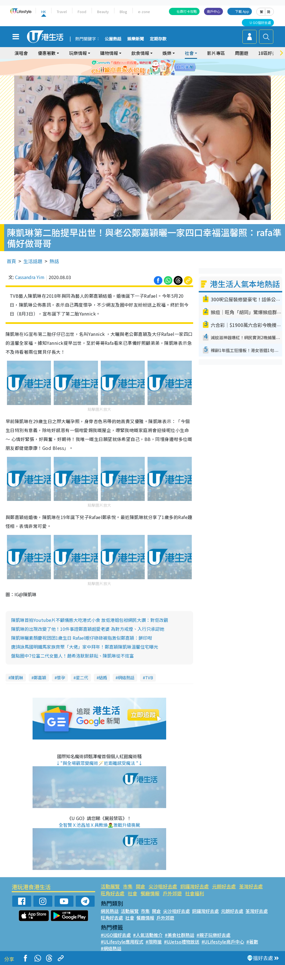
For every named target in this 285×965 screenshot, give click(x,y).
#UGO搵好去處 (116, 935)
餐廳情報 (150, 893)
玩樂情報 (78, 53)
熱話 (54, 261)
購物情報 (109, 53)
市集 (127, 886)
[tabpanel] (142, 67)
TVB (149, 677)
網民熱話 (110, 911)
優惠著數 (47, 53)
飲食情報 (140, 53)
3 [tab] (144, 74)
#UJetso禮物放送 (181, 941)
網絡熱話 (126, 677)
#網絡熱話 (111, 948)
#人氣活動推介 (148, 935)
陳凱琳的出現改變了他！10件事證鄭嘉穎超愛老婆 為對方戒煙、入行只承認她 (87, 628)
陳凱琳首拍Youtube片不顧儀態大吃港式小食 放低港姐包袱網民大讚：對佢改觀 (89, 620)
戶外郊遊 (172, 893)
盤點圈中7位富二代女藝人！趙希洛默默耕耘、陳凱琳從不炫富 (72, 655)
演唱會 (21, 53)
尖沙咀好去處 (163, 886)
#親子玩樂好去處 (213, 935)
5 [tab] (155, 74)
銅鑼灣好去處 (194, 886)
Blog (123, 11)
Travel (62, 11)
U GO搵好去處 (260, 22)
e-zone (144, 11)
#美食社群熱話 (179, 935)
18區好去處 (269, 53)
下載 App (242, 11)
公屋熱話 (113, 39)
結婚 (103, 677)
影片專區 (216, 53)
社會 (189, 53)
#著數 (252, 941)
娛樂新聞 (135, 39)
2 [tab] (138, 74)
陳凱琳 (17, 677)
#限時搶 (154, 941)
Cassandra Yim (30, 277)
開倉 (140, 886)
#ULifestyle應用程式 (122, 941)
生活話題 (32, 261)
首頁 (11, 261)
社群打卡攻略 (187, 11)
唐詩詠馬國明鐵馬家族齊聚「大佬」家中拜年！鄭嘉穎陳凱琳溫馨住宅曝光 (84, 646)
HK (43, 11)
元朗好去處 (224, 886)
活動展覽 (110, 886)
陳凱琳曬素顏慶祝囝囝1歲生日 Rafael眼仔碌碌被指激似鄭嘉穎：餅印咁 (81, 637)
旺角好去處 (112, 893)
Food (82, 11)
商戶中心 (213, 11)
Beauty (103, 11)
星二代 (82, 677)
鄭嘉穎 (40, 677)
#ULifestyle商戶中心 (223, 941)
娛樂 (167, 53)
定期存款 (158, 39)
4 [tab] (149, 74)
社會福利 (194, 893)
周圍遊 (241, 53)
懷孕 (61, 677)
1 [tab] (133, 74)
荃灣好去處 (251, 886)
